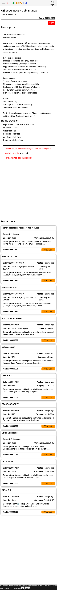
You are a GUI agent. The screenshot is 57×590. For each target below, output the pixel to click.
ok (22, 588)
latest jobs (24, 153)
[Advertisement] (28, 189)
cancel (27, 588)
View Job (48, 250)
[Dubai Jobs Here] (17, 4)
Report (51, 23)
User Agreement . (15, 588)
